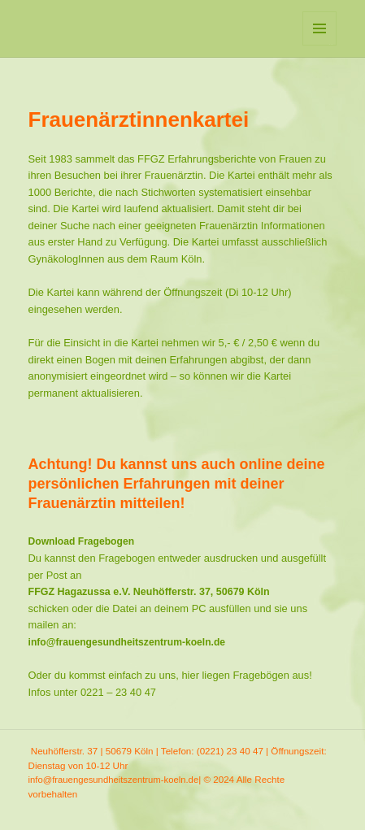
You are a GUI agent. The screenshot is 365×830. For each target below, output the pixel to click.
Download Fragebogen (81, 541)
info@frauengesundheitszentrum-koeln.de (127, 642)
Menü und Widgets (320, 45)
